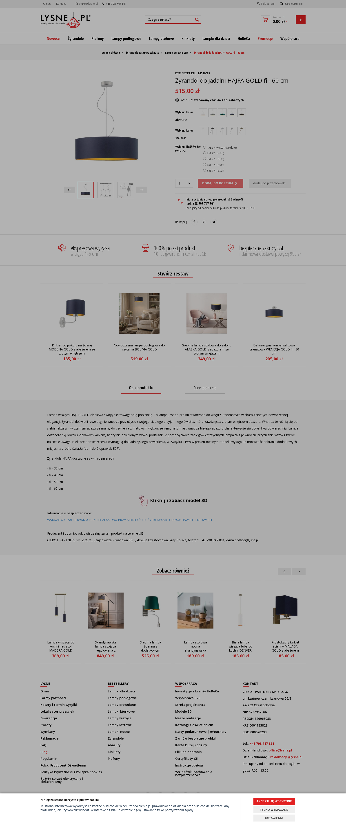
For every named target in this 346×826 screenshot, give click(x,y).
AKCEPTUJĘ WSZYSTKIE (274, 801)
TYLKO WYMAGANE (274, 809)
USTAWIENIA (274, 818)
